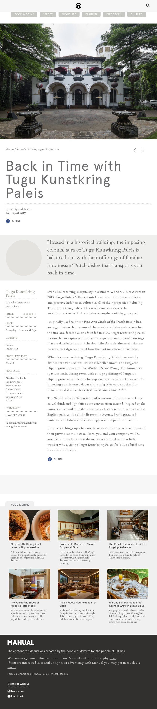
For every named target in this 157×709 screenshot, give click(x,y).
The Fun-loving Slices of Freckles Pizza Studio (25, 604)
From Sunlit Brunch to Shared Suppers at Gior (77, 546)
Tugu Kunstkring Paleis (20, 293)
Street (48, 14)
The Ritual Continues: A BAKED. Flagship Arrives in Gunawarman (127, 547)
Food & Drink (24, 14)
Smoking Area (14, 397)
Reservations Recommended (14, 391)
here (113, 658)
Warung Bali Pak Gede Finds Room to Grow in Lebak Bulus (126, 604)
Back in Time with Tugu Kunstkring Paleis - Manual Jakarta (78, 6)
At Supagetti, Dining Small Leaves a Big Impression (26, 546)
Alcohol (10, 363)
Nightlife (69, 14)
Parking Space (14, 382)
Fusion (9, 345)
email (12, 667)
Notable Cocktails (16, 378)
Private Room (13, 385)
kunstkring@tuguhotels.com (21, 423)
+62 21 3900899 (16, 415)
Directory (114, 14)
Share (16, 221)
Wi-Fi (9, 400)
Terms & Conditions (19, 673)
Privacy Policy (40, 673)
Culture (137, 14)
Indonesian (12, 348)
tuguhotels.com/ (18, 426)
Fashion (91, 14)
